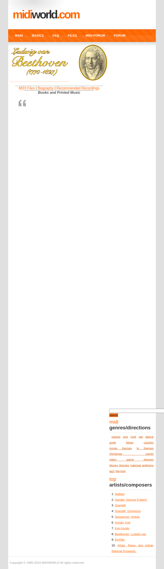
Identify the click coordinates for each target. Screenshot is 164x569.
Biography (46, 88)
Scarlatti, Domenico (128, 511)
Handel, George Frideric (131, 499)
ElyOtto (120, 539)
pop (125, 436)
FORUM (119, 35)
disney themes (119, 465)
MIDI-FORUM (95, 35)
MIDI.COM (46, 14)
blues (129, 442)
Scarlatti (120, 505)
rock (133, 436)
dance (149, 436)
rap (141, 436)
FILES (72, 35)
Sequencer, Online (127, 516)
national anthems (142, 465)
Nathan (120, 494)
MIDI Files (27, 88)
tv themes (145, 448)
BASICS (38, 35)
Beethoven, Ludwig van (130, 534)
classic (116, 436)
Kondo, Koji (122, 522)
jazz (112, 471)
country (149, 442)
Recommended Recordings (77, 88)
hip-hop (120, 471)
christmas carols (131, 454)
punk (112, 442)
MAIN (19, 35)
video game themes (131, 459)
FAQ (55, 35)
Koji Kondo (122, 528)
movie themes (120, 448)
